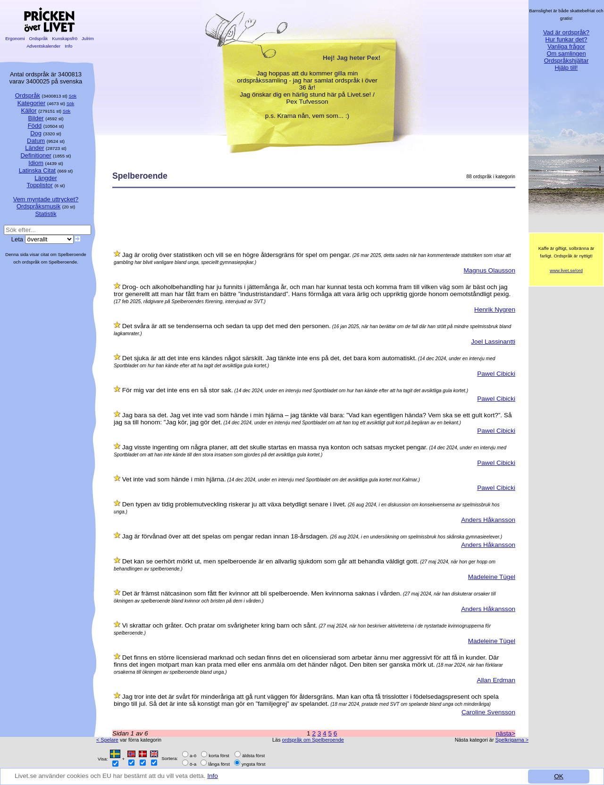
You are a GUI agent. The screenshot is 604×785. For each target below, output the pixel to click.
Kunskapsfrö (65, 38)
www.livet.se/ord (566, 270)
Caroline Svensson (488, 712)
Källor (29, 110)
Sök (73, 96)
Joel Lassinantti (493, 341)
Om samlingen (566, 53)
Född (35, 125)
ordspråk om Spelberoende (313, 740)
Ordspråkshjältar (566, 60)
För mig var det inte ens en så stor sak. (177, 390)
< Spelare (107, 740)
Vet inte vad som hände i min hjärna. (174, 479)
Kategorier (31, 103)
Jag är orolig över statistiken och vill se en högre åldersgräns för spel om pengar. (236, 254)
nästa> (505, 733)
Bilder (36, 118)
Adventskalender (43, 46)
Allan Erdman (496, 680)
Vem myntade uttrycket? (45, 199)
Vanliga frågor (566, 46)
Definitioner (35, 155)
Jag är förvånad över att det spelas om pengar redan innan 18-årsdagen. (225, 536)
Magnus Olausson (489, 270)
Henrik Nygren (494, 309)
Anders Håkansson (488, 519)
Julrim (87, 38)
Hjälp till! (566, 67)
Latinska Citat (37, 170)
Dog (36, 133)
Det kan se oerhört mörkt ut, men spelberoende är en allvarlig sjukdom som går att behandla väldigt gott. (270, 561)
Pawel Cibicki (496, 373)
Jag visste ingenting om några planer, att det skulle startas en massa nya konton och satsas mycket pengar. (275, 447)
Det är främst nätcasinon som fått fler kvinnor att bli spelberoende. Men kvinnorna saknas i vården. (262, 593)
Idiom (35, 162)
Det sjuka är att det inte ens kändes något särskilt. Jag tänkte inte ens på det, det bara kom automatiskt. (269, 358)
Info (213, 775)
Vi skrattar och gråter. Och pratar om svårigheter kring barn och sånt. (220, 625)
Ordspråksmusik (38, 206)
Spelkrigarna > (511, 740)
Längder (45, 178)
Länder (34, 147)
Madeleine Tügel (491, 576)
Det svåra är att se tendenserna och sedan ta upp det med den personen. (226, 326)
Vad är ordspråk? (566, 32)
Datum (36, 140)
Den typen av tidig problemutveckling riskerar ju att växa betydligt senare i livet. (234, 504)
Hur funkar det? (566, 39)
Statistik (45, 213)
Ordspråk (38, 38)
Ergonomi (15, 38)
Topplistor (40, 185)
